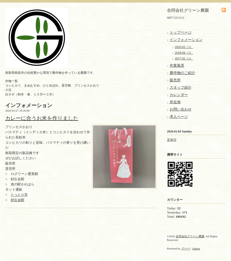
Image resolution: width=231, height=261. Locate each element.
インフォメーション (186, 40)
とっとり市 (19, 195)
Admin (196, 248)
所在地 (175, 102)
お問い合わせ (181, 109)
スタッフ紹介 (181, 87)
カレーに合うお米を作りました (41, 118)
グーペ (185, 248)
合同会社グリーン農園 (190, 236)
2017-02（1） (184, 58)
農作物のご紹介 (182, 73)
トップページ (181, 32)
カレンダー (179, 95)
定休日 (171, 140)
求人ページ (179, 117)
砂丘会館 (17, 200)
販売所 (175, 80)
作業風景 (177, 66)
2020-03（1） (184, 47)
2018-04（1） (184, 52)
